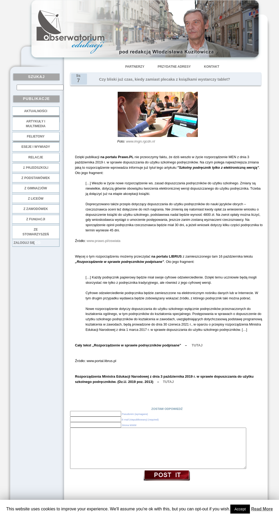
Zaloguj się (24, 243)
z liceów (36, 198)
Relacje (35, 157)
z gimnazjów (35, 188)
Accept (240, 509)
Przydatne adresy (174, 66)
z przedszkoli (35, 168)
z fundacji (35, 219)
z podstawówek (35, 178)
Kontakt (211, 66)
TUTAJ (197, 345)
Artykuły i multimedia (35, 124)
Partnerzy (134, 66)
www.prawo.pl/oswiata (103, 241)
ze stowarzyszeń (35, 232)
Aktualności (35, 111)
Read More (262, 509)
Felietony (35, 136)
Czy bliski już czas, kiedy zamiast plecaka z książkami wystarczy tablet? (164, 79)
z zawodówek (36, 209)
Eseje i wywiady (35, 147)
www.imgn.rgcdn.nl (140, 141)
